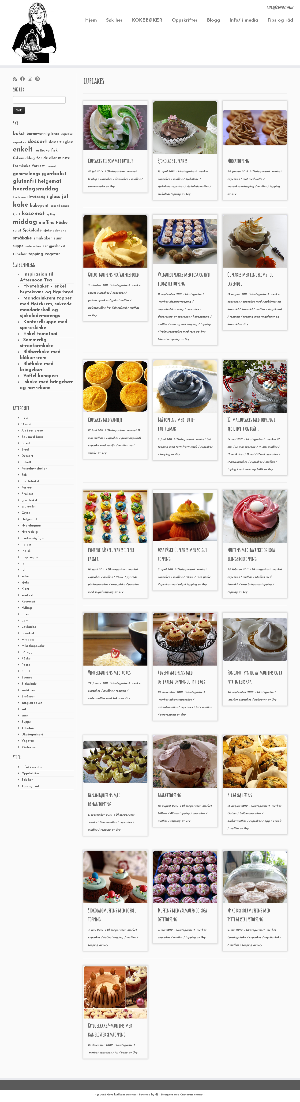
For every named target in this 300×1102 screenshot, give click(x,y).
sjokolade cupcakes (171, 186)
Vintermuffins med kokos (109, 672)
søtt (25, 709)
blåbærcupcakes (251, 813)
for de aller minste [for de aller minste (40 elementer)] (53, 158)
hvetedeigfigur (33, 538)
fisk (24, 475)
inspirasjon (30, 557)
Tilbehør (28, 728)
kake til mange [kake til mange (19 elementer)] (59, 206)
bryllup (93, 179)
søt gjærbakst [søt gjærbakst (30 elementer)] (54, 246)
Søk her (114, 20)
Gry (112, 186)
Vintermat (30, 747)
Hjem (91, 20)
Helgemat (29, 519)
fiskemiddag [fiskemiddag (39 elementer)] (24, 158)
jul (23, 570)
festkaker (122, 179)
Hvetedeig (30, 532)
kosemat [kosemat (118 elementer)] (33, 213)
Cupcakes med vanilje (105, 419)
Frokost (27, 494)
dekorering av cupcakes (174, 316)
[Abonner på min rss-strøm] (16, 79)
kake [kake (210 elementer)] (20, 204)
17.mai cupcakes (268, 454)
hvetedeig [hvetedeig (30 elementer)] (37, 197)
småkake (28, 690)
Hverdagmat (31, 525)
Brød (25, 449)
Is (23, 563)
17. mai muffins (268, 447)
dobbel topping (113, 937)
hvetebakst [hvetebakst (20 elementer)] (20, 197)
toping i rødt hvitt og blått (245, 469)
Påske (26, 658)
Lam (25, 620)
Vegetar (28, 740)
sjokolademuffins (198, 186)
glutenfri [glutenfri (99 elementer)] (24, 181)
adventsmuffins (168, 707)
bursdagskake (237, 937)
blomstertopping (180, 301)
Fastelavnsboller (34, 468)
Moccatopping (238, 160)
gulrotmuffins (120, 300)
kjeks (25, 582)
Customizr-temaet (191, 1095)
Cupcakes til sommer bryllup (110, 160)
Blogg (213, 20)
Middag (28, 639)
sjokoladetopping (170, 194)
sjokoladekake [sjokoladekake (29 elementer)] (54, 230)
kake (25, 576)
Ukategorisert (32, 734)
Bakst (26, 443)
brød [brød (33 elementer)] (55, 134)
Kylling (27, 608)
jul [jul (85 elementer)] (65, 196)
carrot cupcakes (99, 293)
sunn (25, 715)
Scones (27, 677)
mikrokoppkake (33, 646)
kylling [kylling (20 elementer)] (51, 214)
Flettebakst (30, 481)
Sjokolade (29, 683)
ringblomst (275, 309)
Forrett (27, 487)
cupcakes (106, 179)
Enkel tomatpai (40, 334)
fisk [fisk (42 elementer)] (54, 150)
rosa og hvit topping (184, 324)
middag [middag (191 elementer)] (25, 222)
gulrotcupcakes (98, 300)
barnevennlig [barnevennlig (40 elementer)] (38, 134)
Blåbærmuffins (239, 795)
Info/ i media (243, 20)
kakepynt (260, 699)
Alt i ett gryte (32, 430)
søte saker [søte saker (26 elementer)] (33, 246)
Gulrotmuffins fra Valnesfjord (113, 274)
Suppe (26, 721)
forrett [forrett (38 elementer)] (38, 166)
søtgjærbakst (32, 702)
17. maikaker (235, 454)
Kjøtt (25, 589)
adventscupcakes (181, 699)
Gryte (26, 513)
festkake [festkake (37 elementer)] (41, 150)
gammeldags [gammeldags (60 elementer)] (26, 174)
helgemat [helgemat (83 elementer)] (49, 181)
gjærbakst (29, 500)
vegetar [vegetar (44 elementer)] (52, 254)
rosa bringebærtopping (257, 584)
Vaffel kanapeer (41, 376)
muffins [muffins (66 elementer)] (46, 222)
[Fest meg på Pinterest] (39, 79)
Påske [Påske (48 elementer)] (62, 223)
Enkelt (26, 462)
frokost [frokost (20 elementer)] (51, 166)
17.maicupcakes (237, 462)
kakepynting (201, 316)
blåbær (163, 813)
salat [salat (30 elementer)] (17, 230)
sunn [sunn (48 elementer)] (58, 238)
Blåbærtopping (169, 795)
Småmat (28, 696)
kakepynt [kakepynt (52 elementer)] (39, 205)
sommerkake (97, 186)
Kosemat (28, 601)
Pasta (26, 665)
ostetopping (168, 714)
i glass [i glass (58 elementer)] (53, 197)
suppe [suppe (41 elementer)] (18, 246)
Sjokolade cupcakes (172, 160)
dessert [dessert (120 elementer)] (37, 141)
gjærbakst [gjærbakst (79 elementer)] (54, 173)
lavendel (247, 309)
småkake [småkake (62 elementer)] (22, 238)
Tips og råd (280, 20)
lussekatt (29, 633)
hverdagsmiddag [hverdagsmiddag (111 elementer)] (36, 189)
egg (267, 821)
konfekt (28, 595)
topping (275, 186)
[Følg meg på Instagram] (31, 79)
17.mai (26, 424)
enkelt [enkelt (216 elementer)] (23, 149)
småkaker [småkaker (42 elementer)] (43, 238)
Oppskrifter (185, 20)
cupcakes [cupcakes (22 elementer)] (19, 142)
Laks (25, 614)
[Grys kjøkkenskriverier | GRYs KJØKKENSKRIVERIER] (34, 32)
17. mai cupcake (245, 447)
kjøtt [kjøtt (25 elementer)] (16, 214)
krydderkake (272, 937)
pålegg (27, 652)
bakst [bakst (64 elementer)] (19, 133)
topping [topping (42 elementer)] (35, 254)
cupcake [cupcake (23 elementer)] (67, 134)
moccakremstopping (241, 186)
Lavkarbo (29, 627)
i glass (26, 544)
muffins (136, 179)
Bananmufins (108, 822)
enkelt (277, 821)
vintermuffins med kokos (104, 698)
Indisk (26, 551)
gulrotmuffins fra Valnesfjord (108, 308)
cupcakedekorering (171, 309)
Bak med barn (32, 437)
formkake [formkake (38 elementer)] (21, 166)
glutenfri (29, 506)
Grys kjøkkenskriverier (121, 1095)
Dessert (27, 456)
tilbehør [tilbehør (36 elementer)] (20, 254)
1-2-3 (25, 418)
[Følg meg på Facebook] (24, 79)
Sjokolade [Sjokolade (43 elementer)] (32, 230)
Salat (26, 671)
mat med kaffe (253, 179)
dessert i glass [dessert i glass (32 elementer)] (61, 142)
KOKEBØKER (147, 20)
